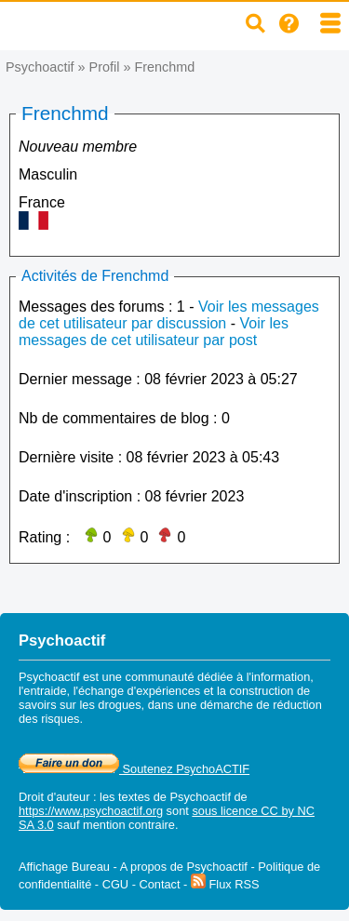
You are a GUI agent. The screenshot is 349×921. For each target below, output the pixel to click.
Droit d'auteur (54, 797)
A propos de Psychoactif (184, 867)
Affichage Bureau (64, 867)
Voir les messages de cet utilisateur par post (154, 331)
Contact (159, 884)
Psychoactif (40, 67)
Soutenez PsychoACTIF (134, 769)
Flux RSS (225, 884)
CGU (115, 884)
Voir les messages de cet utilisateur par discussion (169, 315)
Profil (104, 67)
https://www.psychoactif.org (91, 811)
